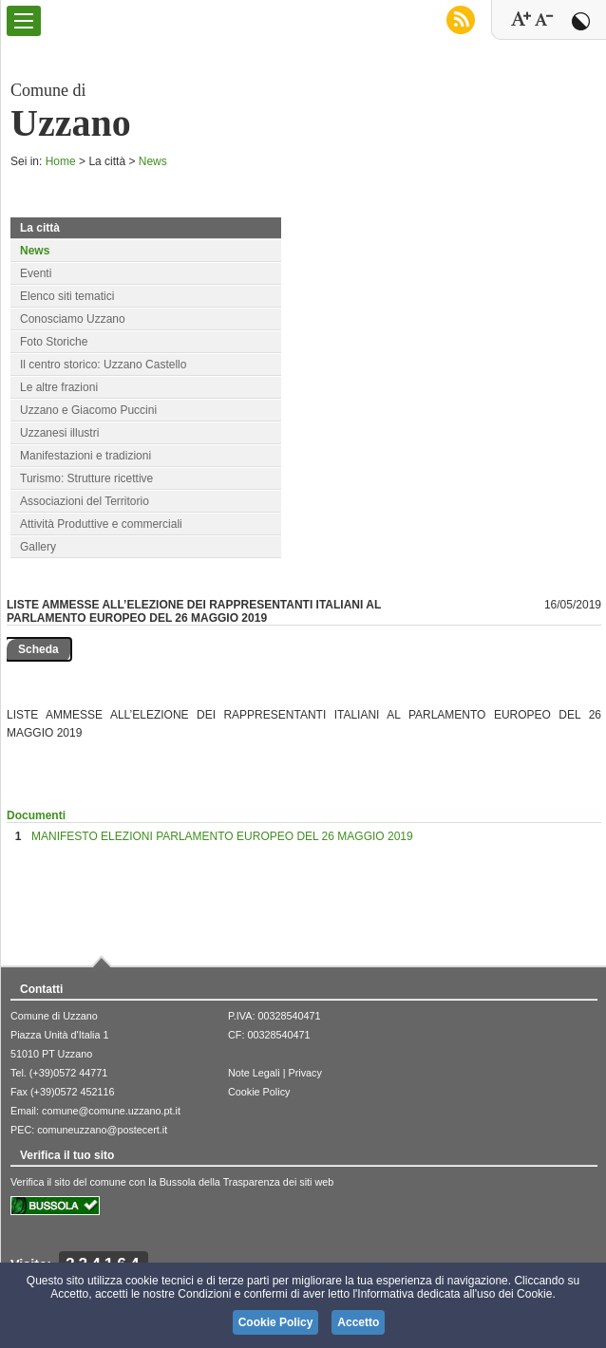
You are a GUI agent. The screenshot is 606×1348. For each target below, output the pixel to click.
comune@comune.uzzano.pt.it (111, 1110)
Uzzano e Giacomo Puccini (88, 410)
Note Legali (254, 1072)
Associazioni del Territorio (84, 501)
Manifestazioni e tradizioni (85, 455)
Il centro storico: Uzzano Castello (103, 364)
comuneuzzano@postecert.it (102, 1129)
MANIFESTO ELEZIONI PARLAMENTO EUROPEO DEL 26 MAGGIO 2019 (222, 836)
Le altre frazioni (59, 387)
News (153, 161)
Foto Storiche (53, 341)
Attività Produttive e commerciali (101, 524)
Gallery (38, 546)
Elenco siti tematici (67, 296)
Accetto (358, 1322)
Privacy (304, 1072)
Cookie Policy (259, 1091)
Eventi (35, 273)
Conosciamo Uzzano (72, 319)
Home (61, 161)
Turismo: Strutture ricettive (86, 478)
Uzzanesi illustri (59, 433)
